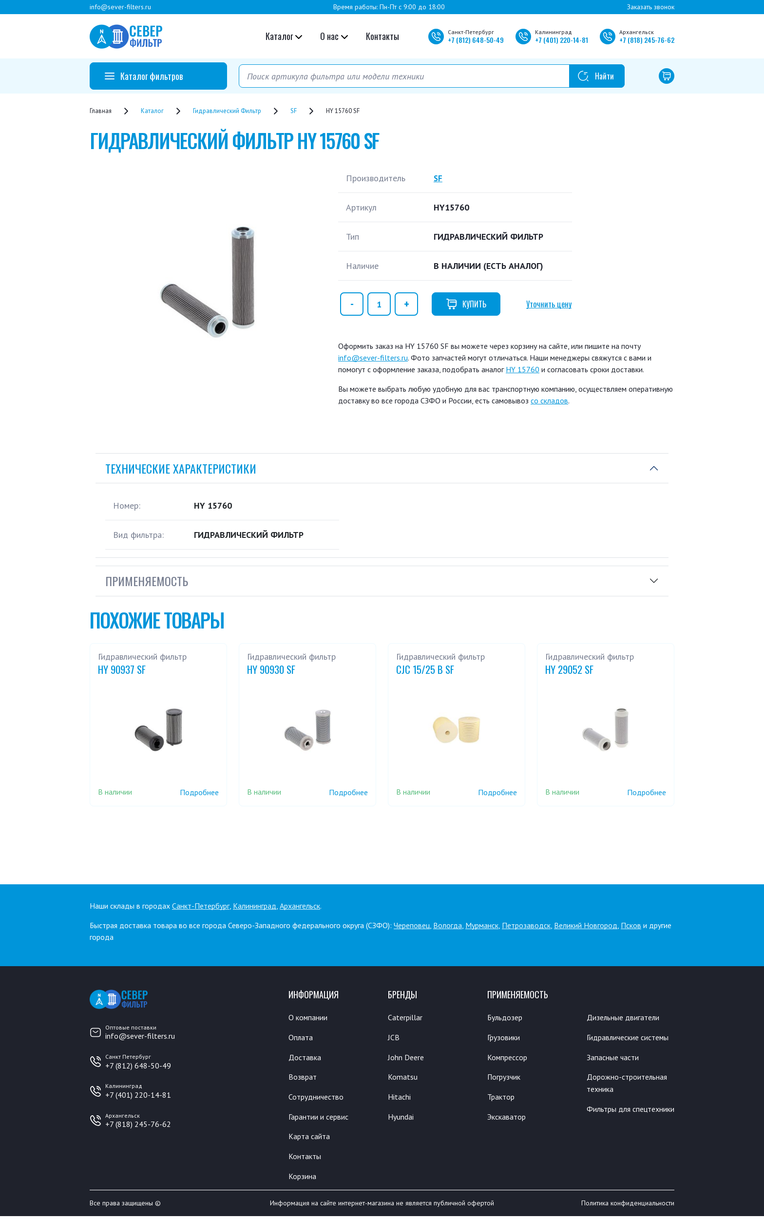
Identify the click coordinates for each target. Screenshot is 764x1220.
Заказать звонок (650, 6)
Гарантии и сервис (322, 1118)
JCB (394, 1037)
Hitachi (400, 1098)
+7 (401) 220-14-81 (138, 1095)
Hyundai (402, 1118)
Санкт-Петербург (200, 906)
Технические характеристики (180, 468)
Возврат (303, 1078)
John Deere (407, 1057)
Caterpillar (406, 1017)
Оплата (301, 1037)
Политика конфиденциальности (627, 1206)
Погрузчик (506, 1078)
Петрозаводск (526, 925)
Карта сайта (311, 1138)
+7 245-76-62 (646, 40)
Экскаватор (509, 1118)
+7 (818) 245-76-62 (138, 1124)
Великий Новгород (585, 925)
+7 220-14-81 (561, 40)
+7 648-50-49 (476, 40)
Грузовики (505, 1037)
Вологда (447, 925)
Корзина (303, 1179)
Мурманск (481, 925)
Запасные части (615, 1070)
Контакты (382, 36)
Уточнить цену (549, 304)
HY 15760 (522, 369)
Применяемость (146, 581)
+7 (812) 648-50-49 (138, 1065)
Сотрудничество (318, 1098)
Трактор (502, 1098)
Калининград (254, 906)
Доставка (306, 1057)
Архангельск (300, 906)
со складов (549, 400)
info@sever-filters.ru (120, 6)
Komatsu (403, 1078)
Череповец (412, 925)
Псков (631, 925)
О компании (310, 1017)
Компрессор (510, 1057)
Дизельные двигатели (627, 1017)
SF (438, 178)
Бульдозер (507, 1017)
